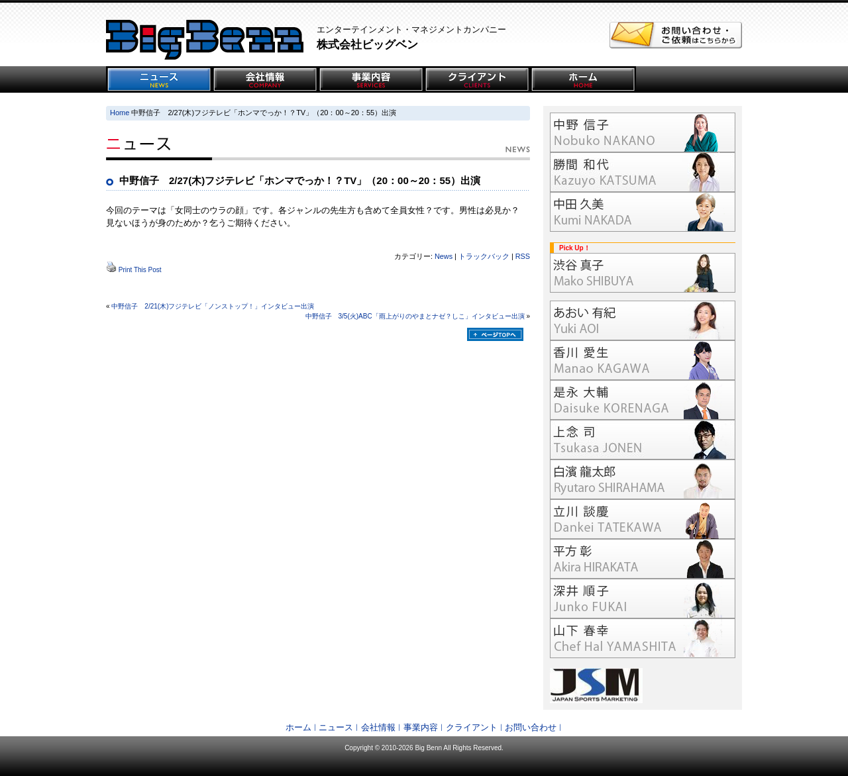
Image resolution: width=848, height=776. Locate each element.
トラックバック (483, 256)
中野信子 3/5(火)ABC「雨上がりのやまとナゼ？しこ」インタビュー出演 (415, 316)
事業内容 (420, 727)
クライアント (472, 727)
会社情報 (378, 727)
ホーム (298, 727)
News (443, 256)
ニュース (336, 727)
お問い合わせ (530, 727)
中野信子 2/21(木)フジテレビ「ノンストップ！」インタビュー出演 (212, 306)
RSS (522, 256)
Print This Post (140, 269)
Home (119, 113)
